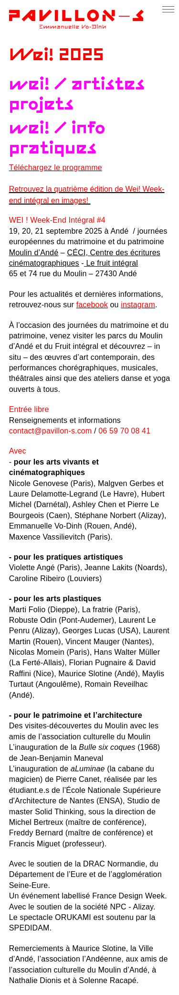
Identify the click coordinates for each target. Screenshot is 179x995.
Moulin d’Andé (33, 253)
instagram (138, 305)
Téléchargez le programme (55, 167)
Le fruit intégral (112, 263)
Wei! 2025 (56, 55)
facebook (92, 305)
